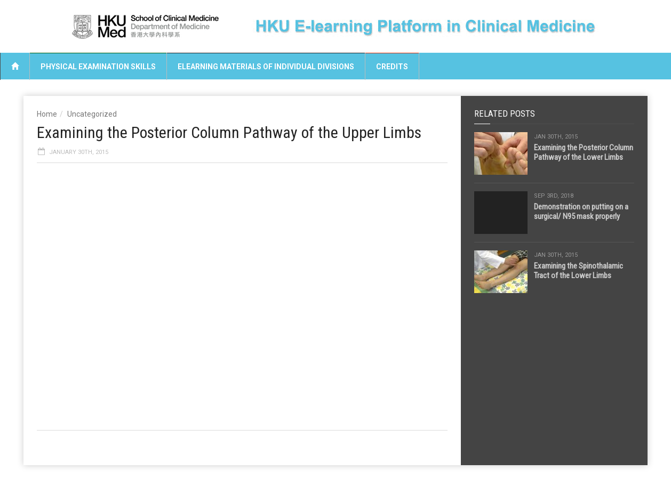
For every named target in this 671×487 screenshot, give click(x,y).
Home (47, 114)
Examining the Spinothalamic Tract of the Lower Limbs (578, 270)
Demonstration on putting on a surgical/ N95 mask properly (581, 211)
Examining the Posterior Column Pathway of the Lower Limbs (583, 152)
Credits (392, 66)
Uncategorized (92, 114)
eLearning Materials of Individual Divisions (266, 66)
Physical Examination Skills (98, 66)
